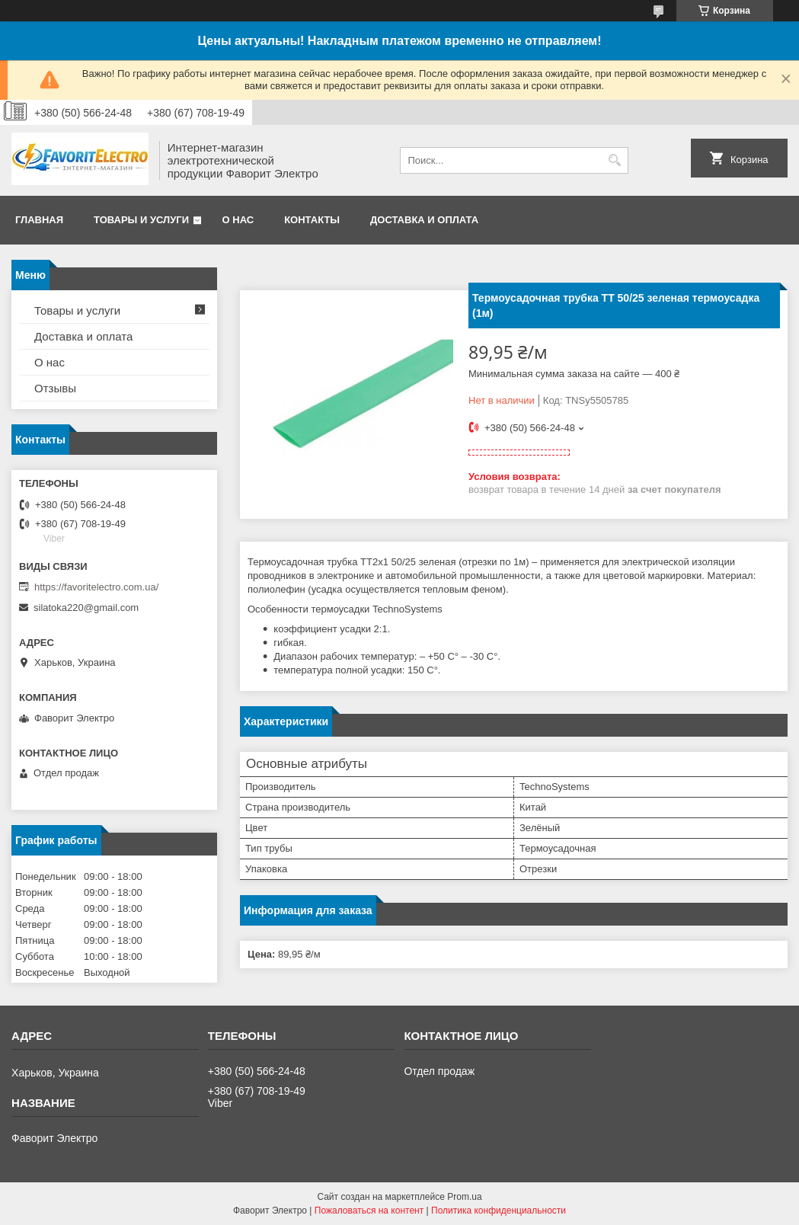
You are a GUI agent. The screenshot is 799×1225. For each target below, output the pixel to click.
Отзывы (55, 388)
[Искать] (615, 160)
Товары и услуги (141, 219)
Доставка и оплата (424, 219)
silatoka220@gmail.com (86, 607)
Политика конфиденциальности (498, 1210)
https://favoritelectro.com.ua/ (96, 587)
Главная (39, 219)
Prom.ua (464, 1196)
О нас (238, 219)
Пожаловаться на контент (369, 1210)
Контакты (312, 219)
